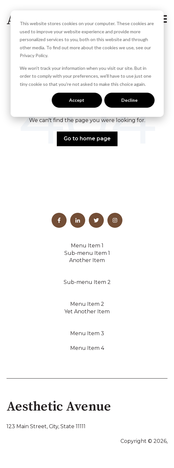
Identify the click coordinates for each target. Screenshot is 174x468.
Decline (129, 100)
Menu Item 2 (87, 304)
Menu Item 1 (87, 245)
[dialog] (87, 63)
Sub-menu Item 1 (87, 253)
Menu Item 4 (87, 348)
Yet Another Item (87, 311)
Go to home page (87, 138)
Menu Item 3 (87, 333)
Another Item (87, 260)
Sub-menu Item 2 (87, 282)
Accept (77, 100)
